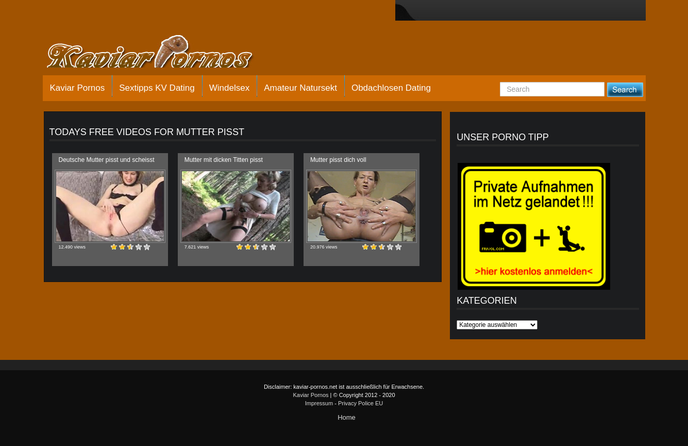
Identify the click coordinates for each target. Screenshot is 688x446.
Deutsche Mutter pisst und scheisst (107, 159)
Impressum (319, 403)
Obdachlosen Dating (391, 88)
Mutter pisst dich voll (338, 159)
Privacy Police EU (360, 403)
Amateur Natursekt (300, 88)
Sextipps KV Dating (156, 88)
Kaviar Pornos (77, 88)
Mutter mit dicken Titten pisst (223, 159)
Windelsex (229, 88)
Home (347, 417)
